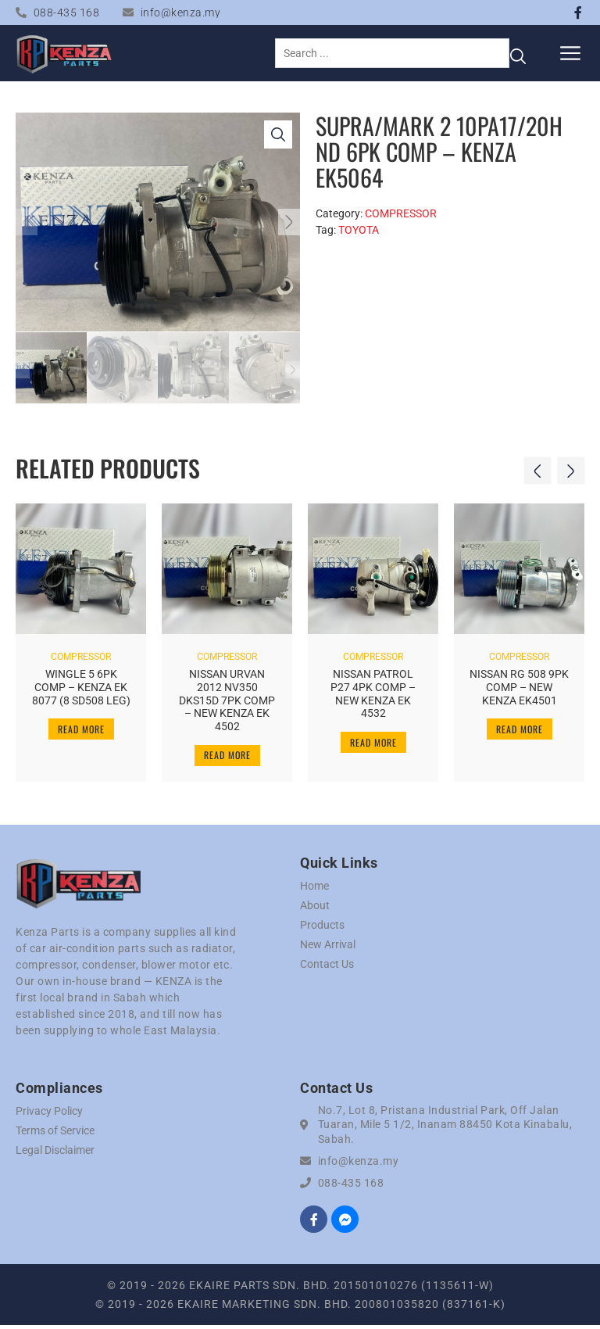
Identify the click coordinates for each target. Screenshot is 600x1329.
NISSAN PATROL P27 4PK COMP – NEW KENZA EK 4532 (373, 693)
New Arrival (327, 947)
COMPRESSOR (401, 213)
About (315, 908)
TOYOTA (358, 230)
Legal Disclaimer (55, 1153)
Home (314, 889)
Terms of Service (55, 1133)
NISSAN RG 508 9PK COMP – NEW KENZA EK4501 (519, 687)
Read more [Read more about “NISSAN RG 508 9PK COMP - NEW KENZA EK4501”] (519, 728)
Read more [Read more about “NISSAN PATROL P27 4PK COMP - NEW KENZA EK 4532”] (373, 741)
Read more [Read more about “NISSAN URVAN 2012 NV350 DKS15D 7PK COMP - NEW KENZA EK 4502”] (227, 754)
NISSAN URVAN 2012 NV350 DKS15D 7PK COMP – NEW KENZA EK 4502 (227, 700)
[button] (570, 52)
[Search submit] (518, 53)
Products (322, 928)
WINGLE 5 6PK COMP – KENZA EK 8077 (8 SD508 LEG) (81, 687)
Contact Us (327, 967)
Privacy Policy (49, 1114)
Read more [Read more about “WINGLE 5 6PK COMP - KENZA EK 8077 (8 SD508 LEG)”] (81, 728)
